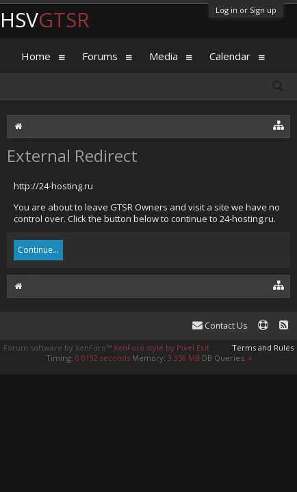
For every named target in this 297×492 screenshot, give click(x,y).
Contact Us (219, 325)
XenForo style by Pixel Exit (161, 347)
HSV (45, 19)
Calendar (229, 56)
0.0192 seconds (102, 358)
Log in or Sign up (246, 10)
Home (36, 56)
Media (163, 56)
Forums (100, 56)
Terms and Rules (263, 347)
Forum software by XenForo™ (58, 347)
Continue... (38, 250)
